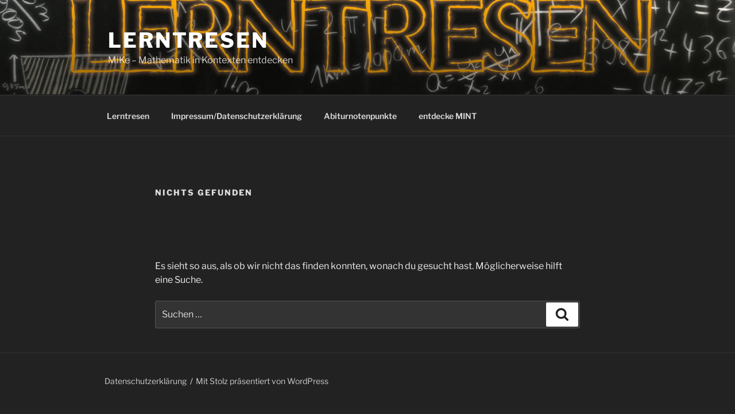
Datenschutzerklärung (146, 381)
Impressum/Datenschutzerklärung (236, 116)
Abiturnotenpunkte (360, 116)
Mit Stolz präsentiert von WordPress (262, 381)
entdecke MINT (448, 116)
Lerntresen (188, 40)
